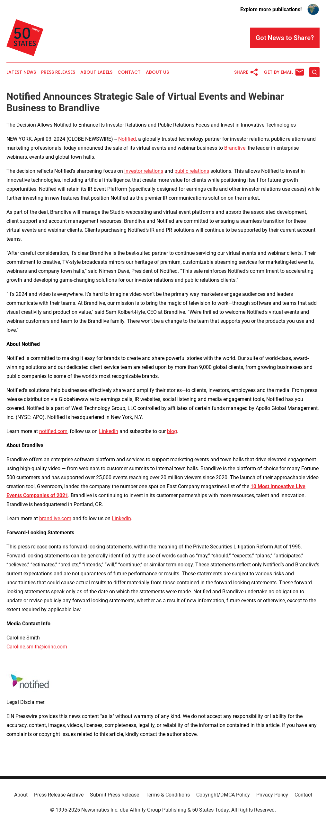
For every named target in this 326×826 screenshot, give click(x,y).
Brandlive (234, 148)
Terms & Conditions (167, 795)
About (21, 795)
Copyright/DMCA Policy (223, 795)
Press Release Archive (59, 795)
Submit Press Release (114, 795)
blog (172, 431)
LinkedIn (108, 431)
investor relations (143, 171)
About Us (157, 72)
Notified (127, 139)
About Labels (96, 72)
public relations (191, 171)
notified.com (53, 431)
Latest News (21, 72)
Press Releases (58, 72)
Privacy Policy (272, 795)
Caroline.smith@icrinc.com (36, 647)
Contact (129, 72)
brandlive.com (55, 518)
